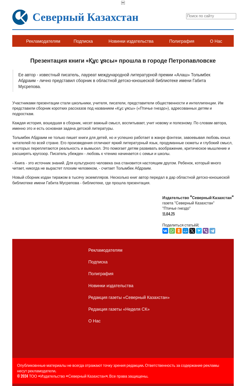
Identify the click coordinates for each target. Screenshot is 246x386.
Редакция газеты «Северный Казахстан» (129, 297)
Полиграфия (181, 41)
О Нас (216, 41)
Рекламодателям (43, 41)
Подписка (83, 41)
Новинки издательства (131, 41)
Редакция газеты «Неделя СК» (119, 309)
